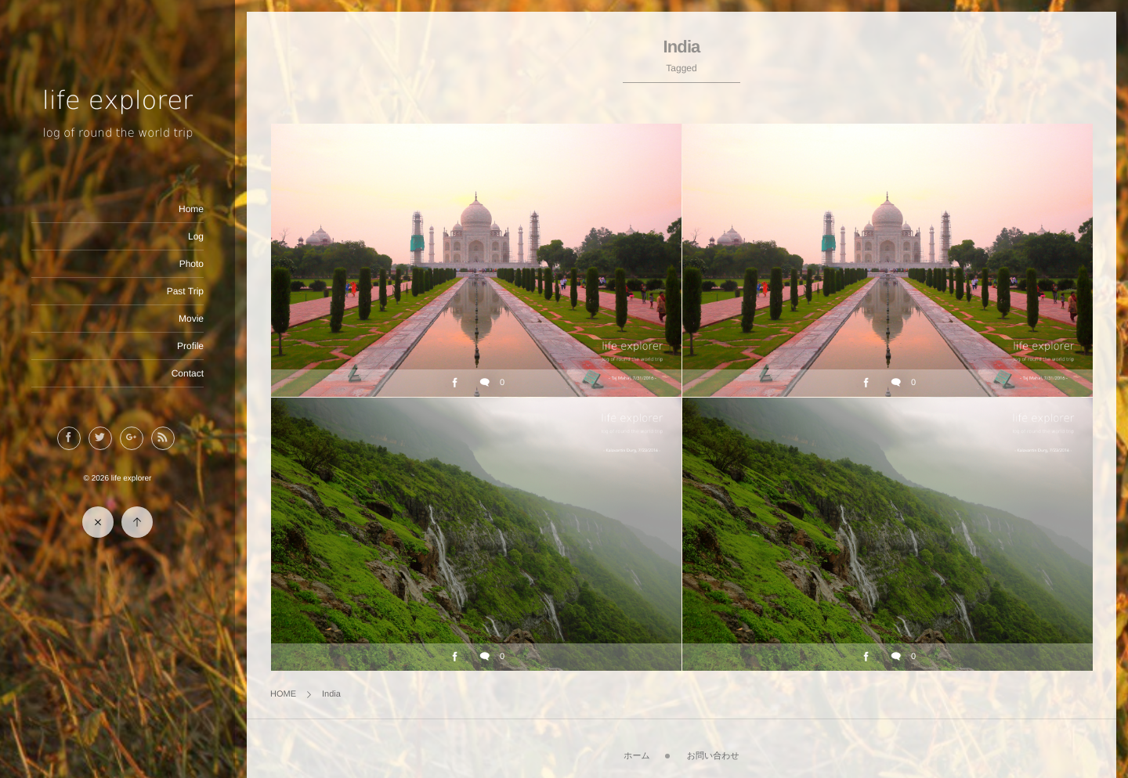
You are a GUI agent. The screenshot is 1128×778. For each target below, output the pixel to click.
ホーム (637, 756)
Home (191, 209)
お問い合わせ (713, 756)
